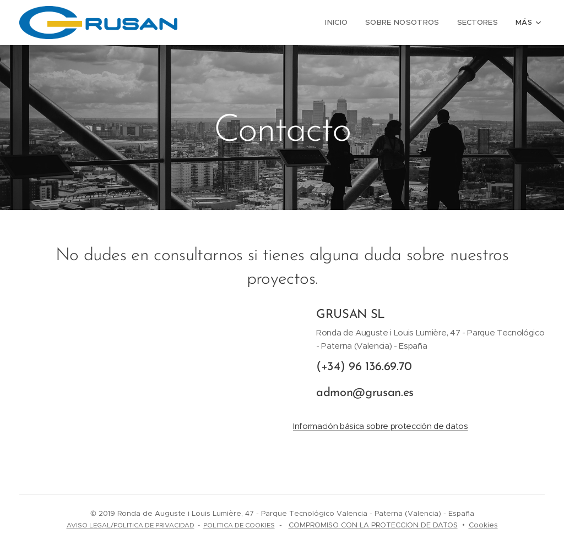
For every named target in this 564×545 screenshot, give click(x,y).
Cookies (483, 525)
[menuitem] (344, 22)
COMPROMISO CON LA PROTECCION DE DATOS (373, 525)
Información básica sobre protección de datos (380, 426)
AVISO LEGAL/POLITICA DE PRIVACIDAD (130, 525)
